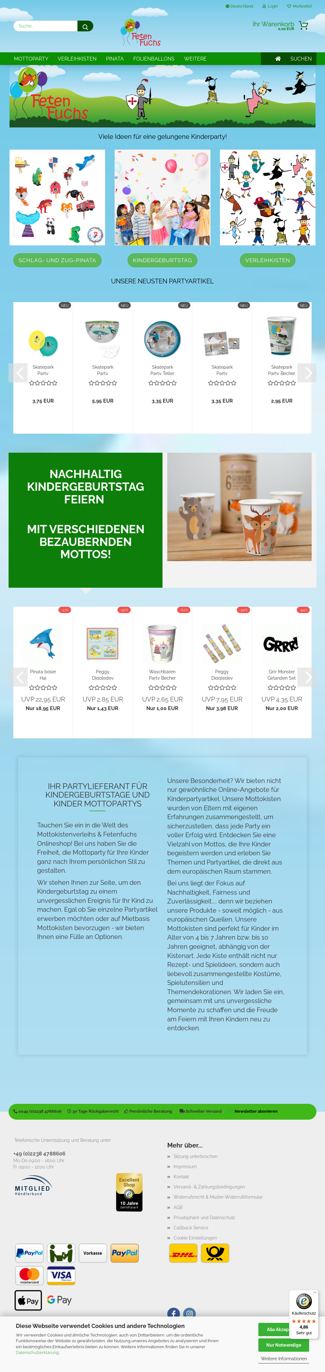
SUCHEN (301, 59)
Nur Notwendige (283, 1345)
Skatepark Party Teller (162, 370)
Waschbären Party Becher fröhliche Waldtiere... (162, 674)
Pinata (115, 59)
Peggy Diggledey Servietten (103, 674)
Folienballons (154, 59)
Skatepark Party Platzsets (102, 370)
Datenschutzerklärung (37, 1352)
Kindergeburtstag (162, 260)
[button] (18, 372)
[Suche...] (85, 26)
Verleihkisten (77, 59)
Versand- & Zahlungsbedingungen (209, 1186)
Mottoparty (31, 59)
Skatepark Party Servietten (222, 370)
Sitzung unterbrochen (195, 1156)
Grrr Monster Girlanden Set (282, 674)
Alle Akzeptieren (284, 1329)
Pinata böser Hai (43, 674)
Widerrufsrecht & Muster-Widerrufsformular (218, 1197)
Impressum (185, 1166)
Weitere (195, 59)
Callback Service (191, 1227)
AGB (178, 1207)
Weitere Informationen (284, 1358)
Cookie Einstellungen (195, 1237)
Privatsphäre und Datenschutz (204, 1217)
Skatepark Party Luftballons (43, 370)
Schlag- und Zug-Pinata (57, 260)
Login (270, 6)
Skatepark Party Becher (281, 370)
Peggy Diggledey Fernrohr (222, 674)
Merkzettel (299, 6)
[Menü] (315, 1294)
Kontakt (181, 1176)
